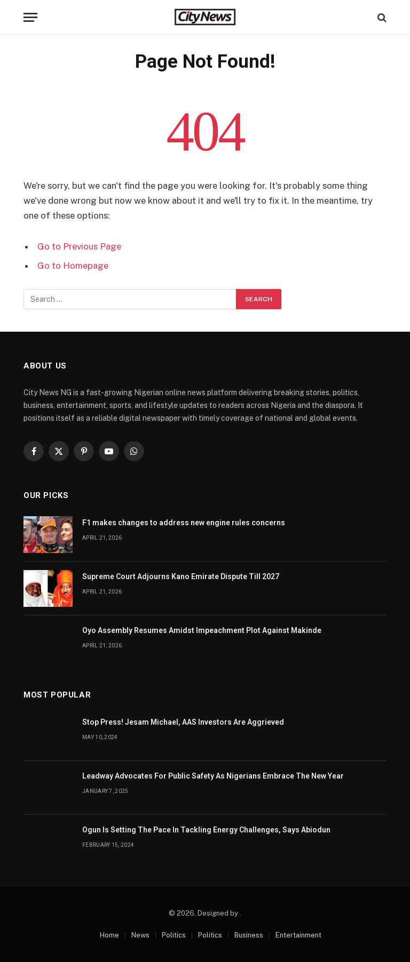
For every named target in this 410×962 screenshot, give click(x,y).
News (140, 935)
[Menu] (30, 17)
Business (248, 935)
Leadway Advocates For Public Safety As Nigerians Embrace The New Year (213, 776)
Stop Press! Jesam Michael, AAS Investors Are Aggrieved (183, 722)
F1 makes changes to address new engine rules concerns (183, 522)
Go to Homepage (72, 265)
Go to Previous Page (79, 246)
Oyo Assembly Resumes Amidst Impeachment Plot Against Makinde (201, 630)
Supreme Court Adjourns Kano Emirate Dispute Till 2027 (180, 576)
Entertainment (298, 935)
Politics (174, 935)
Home (109, 935)
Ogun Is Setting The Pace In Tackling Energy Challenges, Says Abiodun (206, 829)
